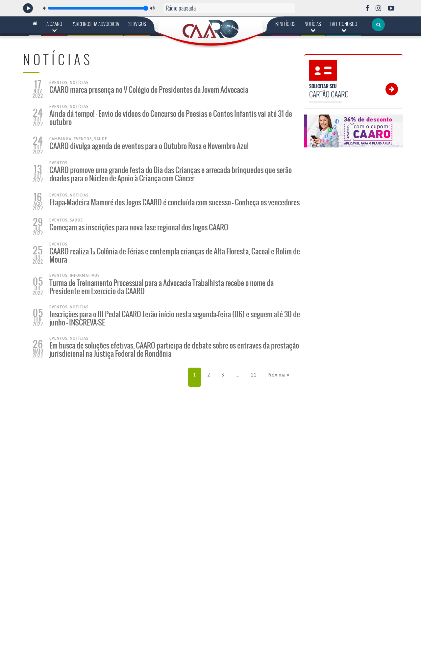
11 (254, 374)
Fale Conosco (343, 26)
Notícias (313, 26)
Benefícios (285, 24)
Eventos (58, 82)
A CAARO (54, 26)
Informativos (85, 275)
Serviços (137, 24)
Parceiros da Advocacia (95, 24)
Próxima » (278, 374)
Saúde (100, 139)
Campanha (60, 139)
